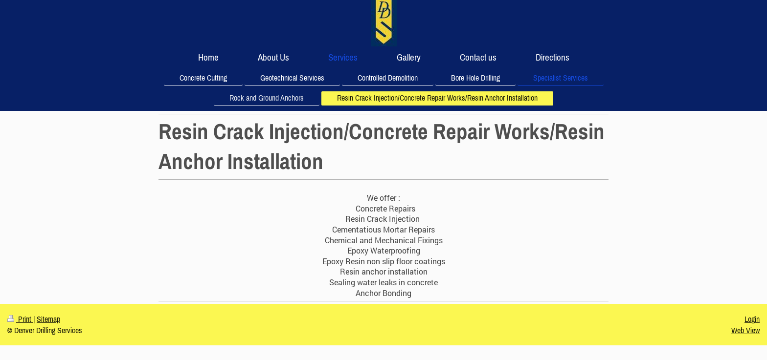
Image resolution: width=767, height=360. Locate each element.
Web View (745, 330)
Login (752, 319)
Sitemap (48, 319)
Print (20, 319)
